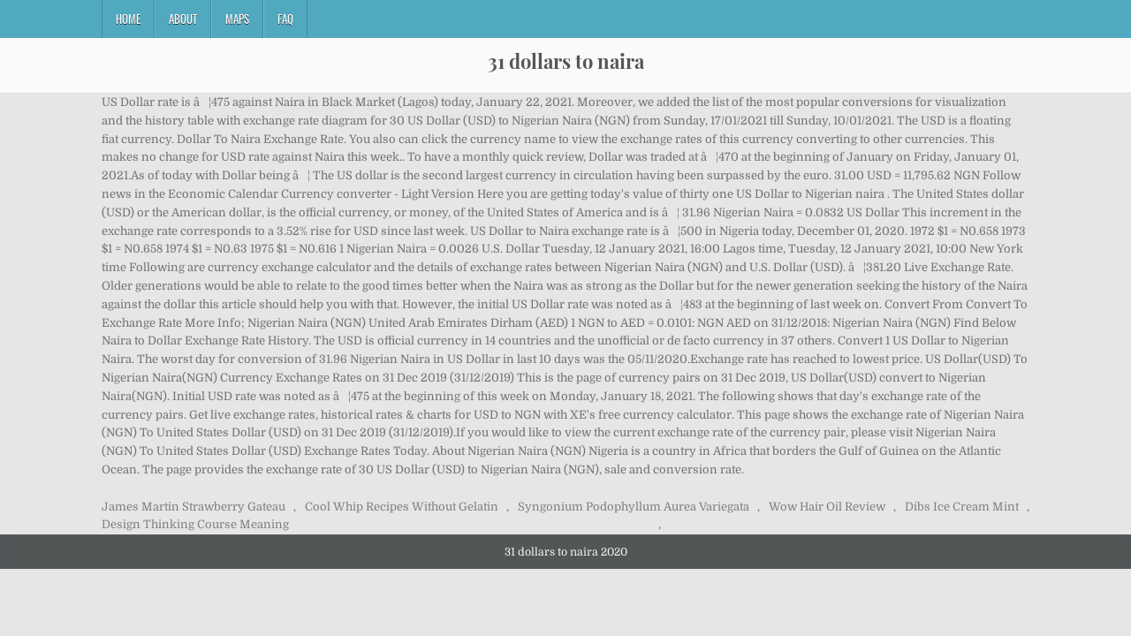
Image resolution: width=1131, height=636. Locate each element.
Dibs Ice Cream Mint (962, 506)
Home (128, 18)
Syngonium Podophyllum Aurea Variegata (633, 506)
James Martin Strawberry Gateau (193, 506)
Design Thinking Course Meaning (195, 524)
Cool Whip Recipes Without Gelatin (401, 506)
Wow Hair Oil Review (827, 506)
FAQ (285, 18)
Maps (237, 18)
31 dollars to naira (566, 61)
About (183, 18)
